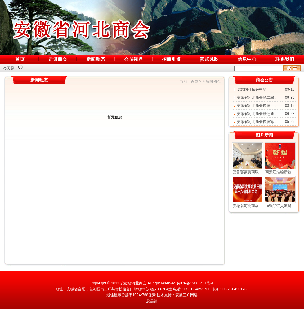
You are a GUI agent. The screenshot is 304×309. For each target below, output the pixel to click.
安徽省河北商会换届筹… (257, 122)
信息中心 (247, 59)
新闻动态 (95, 59)
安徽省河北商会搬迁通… (257, 113)
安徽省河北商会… (247, 206)
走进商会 (57, 59)
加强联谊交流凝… (280, 206)
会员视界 (133, 59)
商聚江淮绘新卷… (280, 172)
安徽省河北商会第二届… (257, 97)
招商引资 (171, 59)
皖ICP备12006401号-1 (195, 283)
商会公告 (264, 79)
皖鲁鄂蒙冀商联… (247, 172)
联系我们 (284, 59)
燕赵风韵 (209, 59)
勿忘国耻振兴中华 (251, 89)
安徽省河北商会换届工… (257, 105)
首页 (20, 59)
